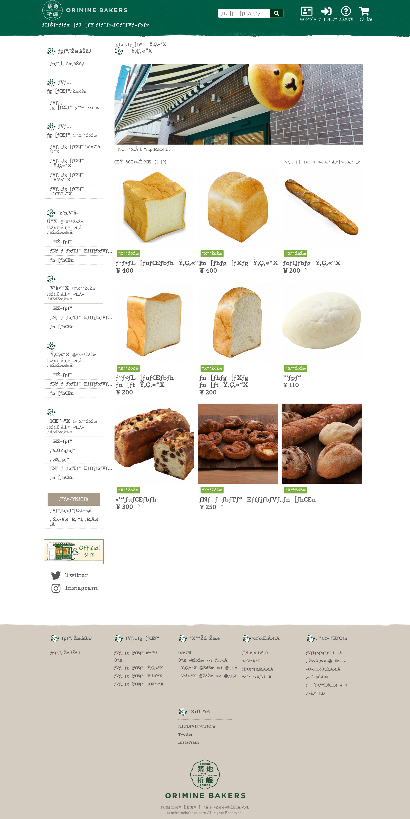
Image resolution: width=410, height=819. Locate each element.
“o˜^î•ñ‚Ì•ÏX (257, 677)
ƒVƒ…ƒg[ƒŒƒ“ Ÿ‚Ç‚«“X (67, 163)
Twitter (69, 574)
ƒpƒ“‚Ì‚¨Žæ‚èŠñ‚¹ (67, 63)
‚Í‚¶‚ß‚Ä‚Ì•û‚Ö (255, 653)
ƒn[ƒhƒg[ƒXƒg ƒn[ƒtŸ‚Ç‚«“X (223, 381)
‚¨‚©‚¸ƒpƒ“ (60, 459)
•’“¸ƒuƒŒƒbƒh (136, 499)
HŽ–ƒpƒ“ (61, 241)
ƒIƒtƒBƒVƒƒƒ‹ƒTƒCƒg (196, 726)
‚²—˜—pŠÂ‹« (317, 677)
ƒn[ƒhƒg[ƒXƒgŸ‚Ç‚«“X (238, 263)
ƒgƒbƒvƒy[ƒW (129, 44)
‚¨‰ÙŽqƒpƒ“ (63, 450)
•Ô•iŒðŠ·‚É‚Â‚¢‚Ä (323, 669)
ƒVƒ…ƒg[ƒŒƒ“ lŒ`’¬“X (67, 191)
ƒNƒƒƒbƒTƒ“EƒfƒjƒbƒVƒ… (76, 251)
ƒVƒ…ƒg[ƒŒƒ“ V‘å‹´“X (67, 177)
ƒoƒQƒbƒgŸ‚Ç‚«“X (311, 263)
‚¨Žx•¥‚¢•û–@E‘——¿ (326, 661)
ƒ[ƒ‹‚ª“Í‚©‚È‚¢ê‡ (326, 685)
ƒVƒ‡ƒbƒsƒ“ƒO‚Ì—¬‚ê (71, 510)
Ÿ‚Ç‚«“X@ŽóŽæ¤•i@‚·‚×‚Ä (208, 668)
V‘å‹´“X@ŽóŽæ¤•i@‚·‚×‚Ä (207, 676)
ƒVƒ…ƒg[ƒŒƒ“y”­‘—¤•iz (74, 105)
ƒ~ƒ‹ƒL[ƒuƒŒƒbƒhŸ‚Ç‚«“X (160, 263)
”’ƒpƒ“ (292, 377)
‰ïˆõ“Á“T (251, 661)
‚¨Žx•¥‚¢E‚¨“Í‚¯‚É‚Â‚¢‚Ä (74, 522)
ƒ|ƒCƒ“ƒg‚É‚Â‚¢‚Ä (258, 669)
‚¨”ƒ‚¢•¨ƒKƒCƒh (73, 499)
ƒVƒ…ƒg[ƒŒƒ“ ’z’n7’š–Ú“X (76, 149)
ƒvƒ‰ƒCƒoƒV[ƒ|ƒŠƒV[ (180, 807)
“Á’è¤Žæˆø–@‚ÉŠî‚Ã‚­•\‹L (226, 807)
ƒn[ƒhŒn (62, 260)
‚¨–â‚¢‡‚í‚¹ (316, 693)
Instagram (74, 587)
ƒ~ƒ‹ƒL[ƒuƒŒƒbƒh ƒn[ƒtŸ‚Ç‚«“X (145, 381)
